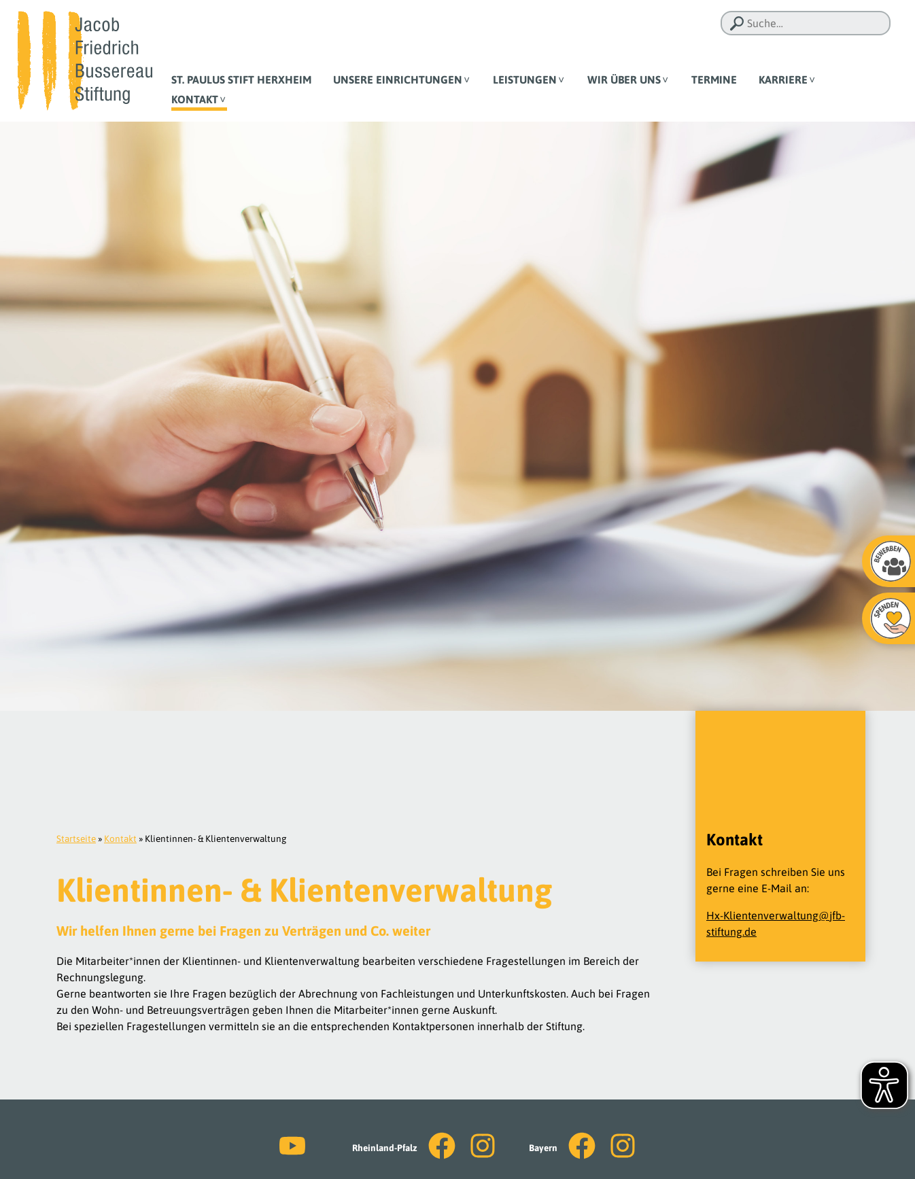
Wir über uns (624, 79)
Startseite (76, 838)
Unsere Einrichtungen (397, 79)
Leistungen (525, 79)
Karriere (783, 79)
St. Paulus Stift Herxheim (241, 79)
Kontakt (194, 99)
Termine (714, 79)
